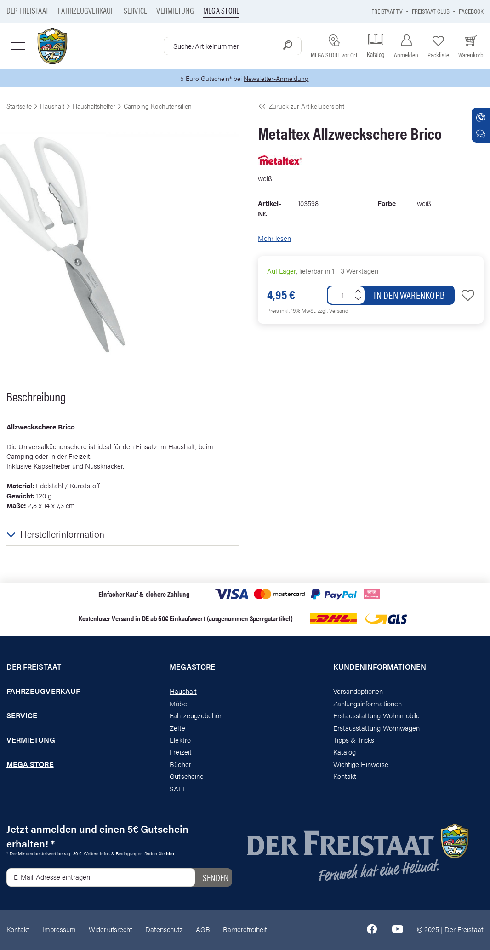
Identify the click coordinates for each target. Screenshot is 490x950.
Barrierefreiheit (245, 929)
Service (136, 10)
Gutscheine (187, 777)
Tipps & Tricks (354, 740)
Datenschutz (164, 929)
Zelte (177, 728)
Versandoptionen (358, 692)
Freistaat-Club (431, 11)
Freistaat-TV (387, 11)
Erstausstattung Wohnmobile (376, 716)
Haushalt (183, 692)
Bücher (180, 764)
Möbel (179, 704)
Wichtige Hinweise (360, 764)
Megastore (192, 668)
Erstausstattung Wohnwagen (376, 728)
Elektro (180, 740)
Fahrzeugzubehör (196, 716)
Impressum (59, 929)
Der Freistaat (27, 10)
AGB (203, 929)
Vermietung (175, 10)
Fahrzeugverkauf (86, 10)
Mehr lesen (274, 239)
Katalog (344, 752)
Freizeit (180, 752)
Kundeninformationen (379, 668)
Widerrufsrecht (110, 929)
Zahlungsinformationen (367, 704)
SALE (178, 789)
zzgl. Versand (333, 311)
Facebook (471, 11)
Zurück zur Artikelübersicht (301, 106)
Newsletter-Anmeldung (278, 78)
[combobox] (233, 46)
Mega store (221, 10)
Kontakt (344, 777)
